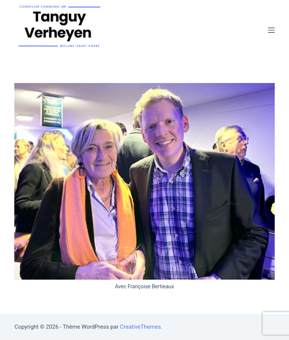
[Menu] (271, 30)
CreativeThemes (140, 326)
